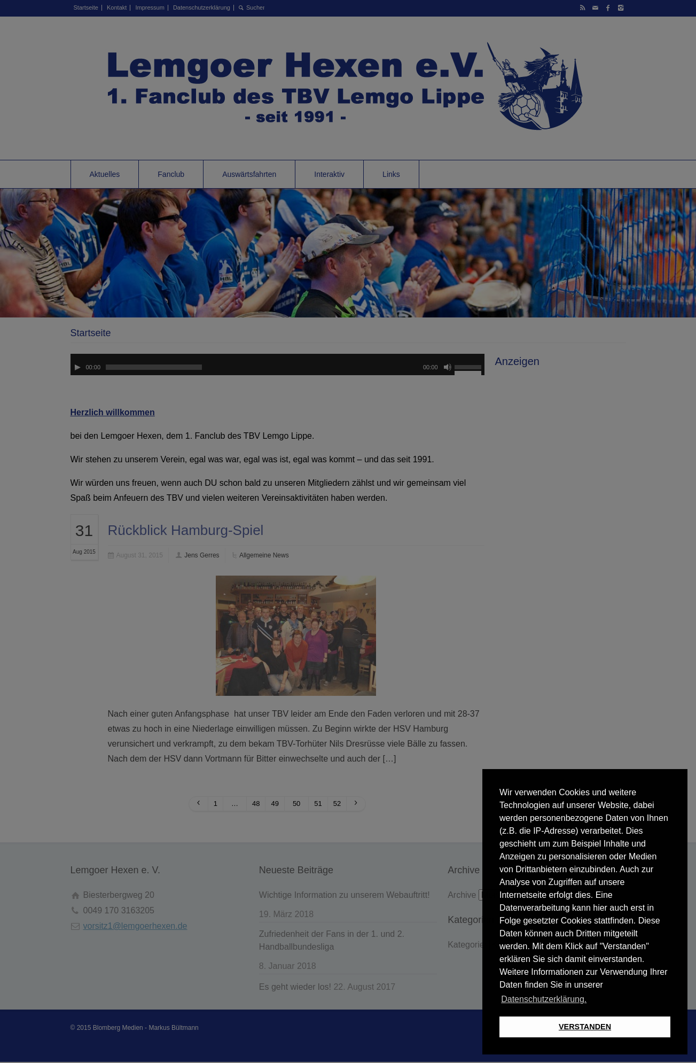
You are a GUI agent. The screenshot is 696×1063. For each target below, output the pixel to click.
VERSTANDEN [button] (585, 1026)
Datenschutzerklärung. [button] (543, 999)
